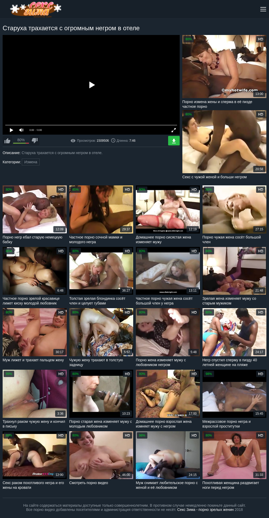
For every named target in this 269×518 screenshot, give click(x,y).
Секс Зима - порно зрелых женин (205, 509)
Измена (30, 162)
